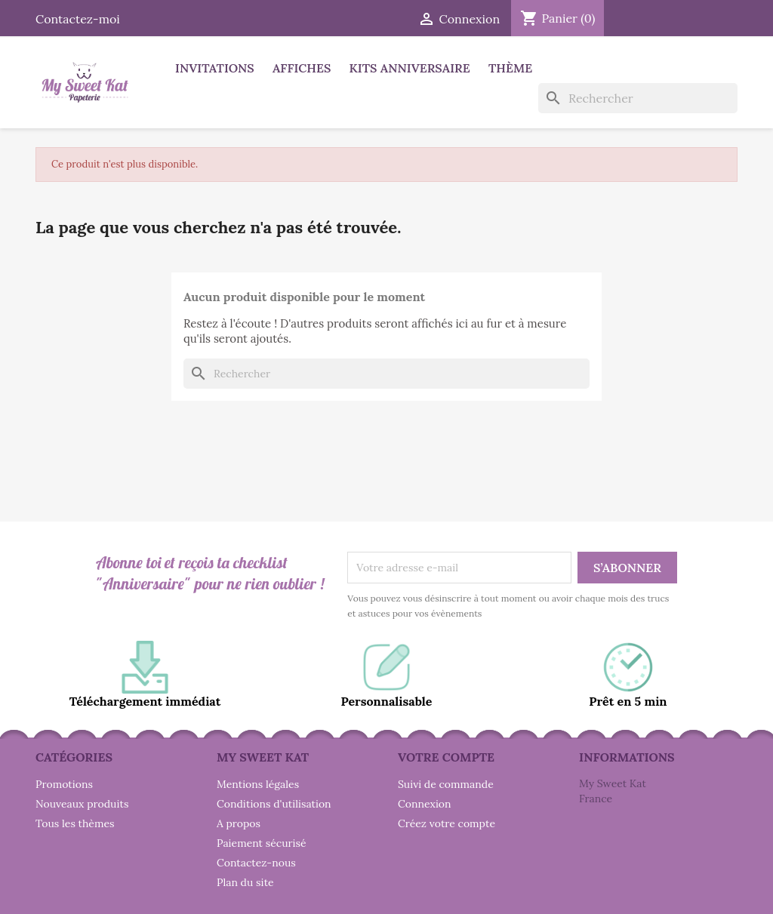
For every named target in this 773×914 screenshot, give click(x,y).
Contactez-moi (77, 18)
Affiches (302, 67)
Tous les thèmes (75, 823)
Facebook (632, 17)
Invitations (214, 67)
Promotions (64, 784)
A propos (238, 823)
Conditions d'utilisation (274, 804)
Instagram (698, 17)
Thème (510, 67)
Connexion (424, 804)
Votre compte (446, 757)
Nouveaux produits (81, 804)
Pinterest (665, 17)
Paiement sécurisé (261, 843)
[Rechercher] (638, 98)
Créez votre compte (446, 823)
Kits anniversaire (410, 67)
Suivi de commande (446, 784)
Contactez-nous (256, 862)
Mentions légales (258, 784)
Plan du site (245, 882)
